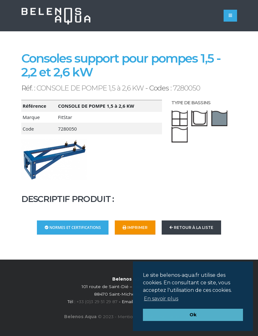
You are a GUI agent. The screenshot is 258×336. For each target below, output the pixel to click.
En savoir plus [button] (161, 299)
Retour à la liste (191, 227)
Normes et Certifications (73, 227)
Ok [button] (193, 315)
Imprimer (135, 227)
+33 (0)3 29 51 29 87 (97, 301)
